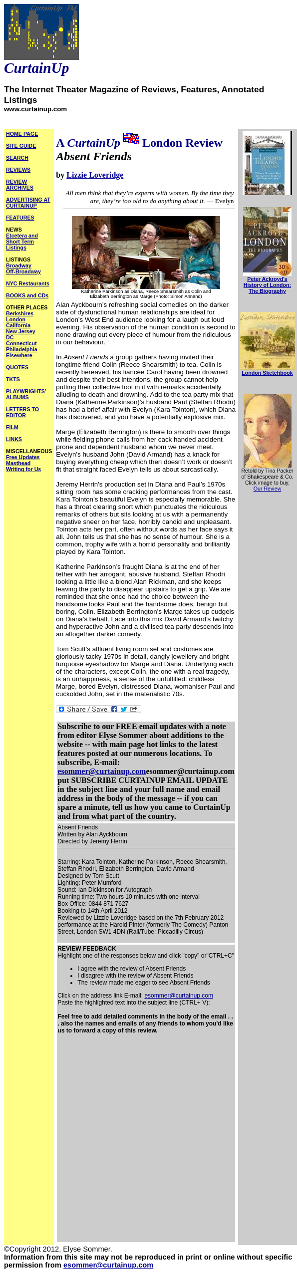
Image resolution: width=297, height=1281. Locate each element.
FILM (12, 427)
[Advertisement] (100, 1141)
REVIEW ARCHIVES (19, 185)
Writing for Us (23, 469)
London (15, 319)
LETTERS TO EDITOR (22, 412)
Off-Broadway (23, 271)
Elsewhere (19, 355)
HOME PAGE (22, 134)
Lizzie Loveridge (94, 175)
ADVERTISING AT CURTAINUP (28, 203)
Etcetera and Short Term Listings (22, 242)
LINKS (14, 439)
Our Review (268, 489)
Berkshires (19, 313)
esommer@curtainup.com (101, 771)
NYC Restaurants (27, 283)
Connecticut (21, 343)
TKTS (13, 379)
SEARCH (17, 158)
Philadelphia (21, 349)
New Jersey (20, 331)
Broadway (18, 265)
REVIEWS (18, 170)
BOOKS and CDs (27, 295)
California (18, 325)
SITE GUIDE (21, 146)
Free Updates (23, 457)
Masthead (18, 463)
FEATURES (20, 218)
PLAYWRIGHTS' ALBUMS (26, 394)
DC (9, 337)
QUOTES (17, 367)
